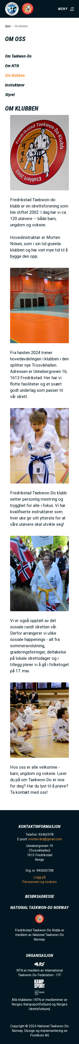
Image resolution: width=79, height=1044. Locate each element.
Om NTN (12, 65)
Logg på (39, 877)
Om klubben (15, 75)
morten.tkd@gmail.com (45, 839)
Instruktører (14, 85)
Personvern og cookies (39, 882)
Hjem (8, 26)
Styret (10, 94)
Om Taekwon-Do (18, 56)
